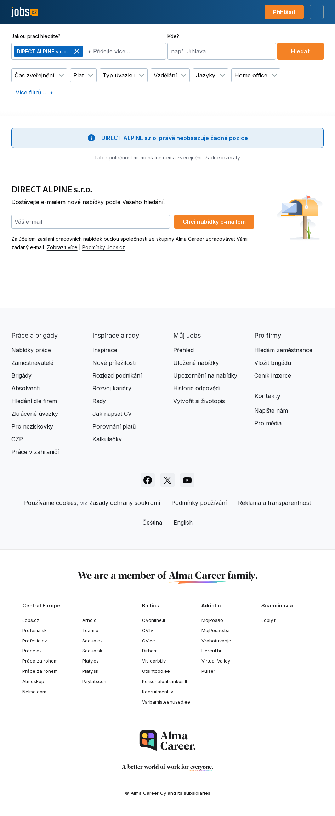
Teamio (90, 630)
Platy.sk (90, 671)
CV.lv (147, 630)
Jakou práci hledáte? (36, 36)
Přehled (183, 350)
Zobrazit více (62, 247)
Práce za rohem (40, 671)
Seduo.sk (92, 650)
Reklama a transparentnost (274, 502)
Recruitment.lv (157, 691)
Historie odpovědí (196, 388)
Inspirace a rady (115, 335)
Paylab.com (95, 681)
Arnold (89, 620)
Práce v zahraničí (35, 451)
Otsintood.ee (156, 671)
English (183, 522)
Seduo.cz (92, 640)
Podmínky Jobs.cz (103, 247)
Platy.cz (90, 661)
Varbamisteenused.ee (166, 702)
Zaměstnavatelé (32, 362)
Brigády (21, 375)
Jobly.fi (269, 620)
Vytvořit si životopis (199, 400)
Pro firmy (267, 335)
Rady (99, 400)
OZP (17, 439)
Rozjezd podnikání (117, 375)
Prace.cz (32, 650)
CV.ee (148, 640)
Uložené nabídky (196, 362)
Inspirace (104, 350)
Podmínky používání (199, 502)
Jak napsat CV (112, 413)
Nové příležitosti (114, 362)
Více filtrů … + (34, 92)
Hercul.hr (211, 650)
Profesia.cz (34, 640)
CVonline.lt (153, 620)
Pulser (208, 671)
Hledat (300, 51)
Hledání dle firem (34, 400)
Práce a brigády (34, 335)
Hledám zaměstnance (283, 350)
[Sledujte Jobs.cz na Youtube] (187, 480)
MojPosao (212, 620)
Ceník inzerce (272, 375)
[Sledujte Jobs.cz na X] (167, 480)
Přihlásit (284, 12)
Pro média (268, 423)
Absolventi (25, 388)
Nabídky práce (31, 350)
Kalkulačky (107, 439)
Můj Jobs (187, 335)
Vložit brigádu (272, 362)
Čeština (152, 522)
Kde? (173, 36)
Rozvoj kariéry (111, 388)
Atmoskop (33, 681)
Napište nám (271, 410)
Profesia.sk (34, 630)
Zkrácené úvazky (34, 413)
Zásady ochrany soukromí (124, 502)
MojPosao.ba (215, 630)
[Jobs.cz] (24, 12)
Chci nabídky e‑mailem (214, 221)
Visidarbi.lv (154, 661)
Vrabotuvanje (216, 640)
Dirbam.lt (151, 650)
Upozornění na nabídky (205, 375)
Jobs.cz (30, 620)
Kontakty (267, 396)
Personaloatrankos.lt (164, 681)
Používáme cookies (50, 502)
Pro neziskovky (32, 426)
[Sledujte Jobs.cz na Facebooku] (148, 480)
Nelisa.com (34, 691)
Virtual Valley (215, 661)
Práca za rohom (40, 661)
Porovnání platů (114, 426)
